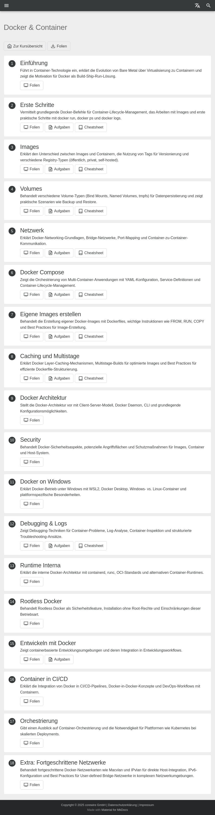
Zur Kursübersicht (24, 46)
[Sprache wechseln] (197, 5)
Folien (59, 46)
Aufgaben (59, 127)
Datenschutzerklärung (122, 805)
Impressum (146, 805)
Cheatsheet (90, 127)
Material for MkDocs (114, 810)
